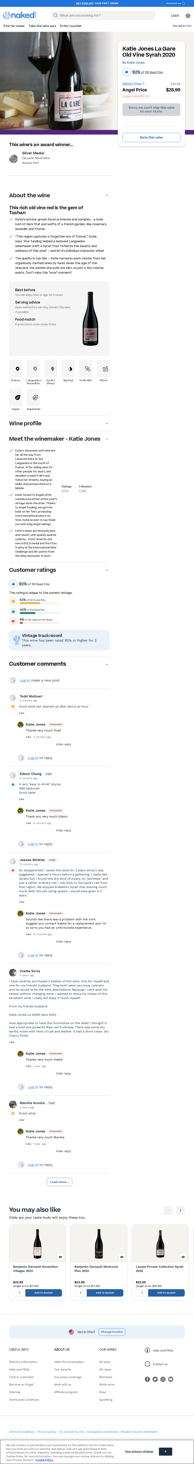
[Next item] (180, 1210)
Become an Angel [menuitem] (21, 1384)
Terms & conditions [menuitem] (22, 1431)
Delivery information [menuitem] (23, 1361)
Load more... (59, 1182)
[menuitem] (14, 26)
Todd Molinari (31, 696)
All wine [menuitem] (104, 1361)
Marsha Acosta (32, 1103)
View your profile (13, 680)
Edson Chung (30, 774)
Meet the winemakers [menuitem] (69, 1361)
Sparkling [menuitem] (105, 1399)
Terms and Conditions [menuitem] (24, 1399)
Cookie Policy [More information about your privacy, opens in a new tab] (44, 1460)
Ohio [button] (189, 26)
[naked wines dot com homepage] (19, 15)
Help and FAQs (163, 1350)
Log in (175, 15)
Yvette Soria (30, 971)
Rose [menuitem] (102, 1392)
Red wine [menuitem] (105, 1377)
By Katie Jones (133, 62)
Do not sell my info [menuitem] (71, 1431)
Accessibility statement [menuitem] (102, 1431)
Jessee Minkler (32, 860)
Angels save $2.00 (135, 96)
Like (21, 713)
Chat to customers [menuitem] (21, 1377)
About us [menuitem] (61, 1349)
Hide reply (63, 744)
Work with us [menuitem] (62, 1384)
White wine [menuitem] (106, 1384)
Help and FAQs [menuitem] (19, 1369)
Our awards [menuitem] (62, 1369)
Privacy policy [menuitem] (46, 1431)
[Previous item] (168, 1210)
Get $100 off (85, 3)
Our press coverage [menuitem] (67, 1377)
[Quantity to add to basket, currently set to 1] (19, 1292)
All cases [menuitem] (105, 1369)
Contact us (175, 3)
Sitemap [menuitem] (15, 1392)
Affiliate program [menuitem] (66, 1392)
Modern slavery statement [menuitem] (139, 1431)
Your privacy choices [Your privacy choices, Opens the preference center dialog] (139, 1451)
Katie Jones (35, 724)
